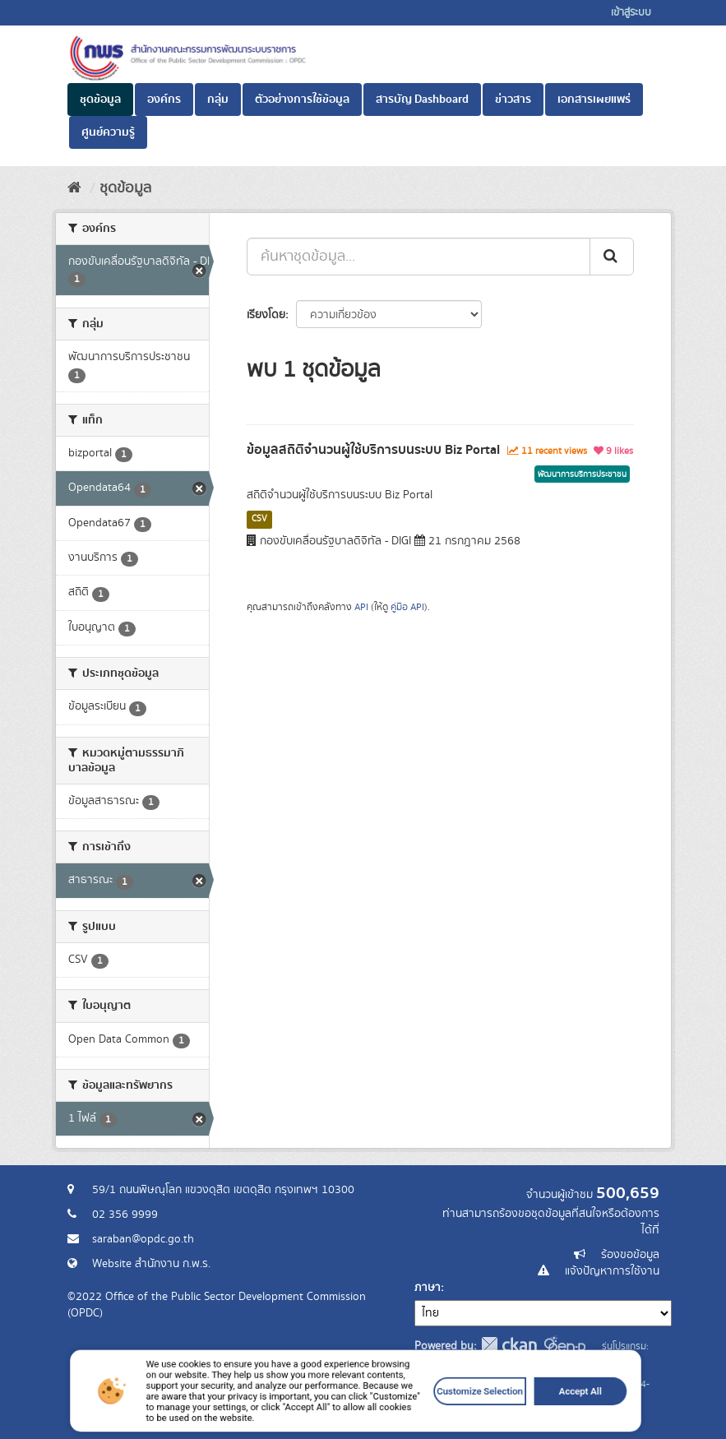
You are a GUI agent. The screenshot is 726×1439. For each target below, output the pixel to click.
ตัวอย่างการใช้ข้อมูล (302, 99)
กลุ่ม (218, 99)
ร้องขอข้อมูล (630, 1255)
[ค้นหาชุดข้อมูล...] (418, 256)
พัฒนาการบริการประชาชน (582, 474)
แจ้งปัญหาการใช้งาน (612, 1271)
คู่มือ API (407, 607)
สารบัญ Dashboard (422, 99)
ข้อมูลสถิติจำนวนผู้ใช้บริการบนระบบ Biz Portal (373, 449)
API (361, 607)
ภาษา (427, 1287)
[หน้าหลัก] (74, 188)
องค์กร (164, 99)
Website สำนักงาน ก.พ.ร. (151, 1264)
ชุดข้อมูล (100, 99)
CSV (259, 518)
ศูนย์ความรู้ (108, 132)
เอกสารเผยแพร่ (594, 99)
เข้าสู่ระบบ (631, 13)
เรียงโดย (266, 315)
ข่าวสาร (513, 99)
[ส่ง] (612, 256)
